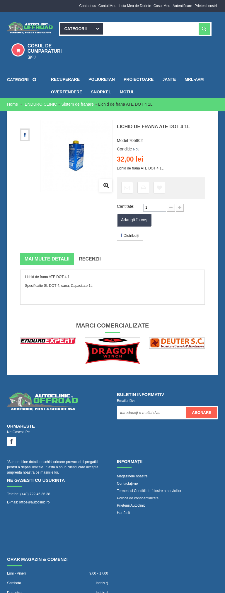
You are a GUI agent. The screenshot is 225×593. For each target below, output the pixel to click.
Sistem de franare (78, 104)
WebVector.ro (49, 586)
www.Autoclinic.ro (55, 580)
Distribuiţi (130, 235)
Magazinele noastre (132, 476)
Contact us (87, 6)
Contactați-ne (127, 483)
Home (13, 104)
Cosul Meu (162, 6)
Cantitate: (125, 206)
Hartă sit (123, 513)
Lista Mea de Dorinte (135, 6)
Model (122, 140)
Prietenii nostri (206, 6)
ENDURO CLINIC (41, 104)
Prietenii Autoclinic (131, 505)
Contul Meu (107, 6)
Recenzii (90, 258)
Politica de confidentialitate (137, 498)
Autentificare (182, 6)
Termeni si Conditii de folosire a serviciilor (149, 491)
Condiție (124, 149)
